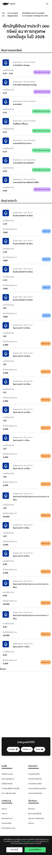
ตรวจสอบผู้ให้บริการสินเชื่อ (11, 788)
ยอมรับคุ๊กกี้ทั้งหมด (35, 849)
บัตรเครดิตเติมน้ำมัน (35, 779)
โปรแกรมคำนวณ (7, 818)
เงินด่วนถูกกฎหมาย (8, 779)
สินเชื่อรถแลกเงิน (7, 783)
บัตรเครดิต (32, 766)
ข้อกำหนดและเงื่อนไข (34, 813)
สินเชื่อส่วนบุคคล (7, 774)
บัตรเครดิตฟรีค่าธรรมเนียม (37, 788)
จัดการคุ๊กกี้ (14, 849)
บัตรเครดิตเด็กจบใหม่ (35, 793)
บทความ (4, 813)
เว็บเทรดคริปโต (6, 823)
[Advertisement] (26, 702)
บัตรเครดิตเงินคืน (34, 774)
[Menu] (47, 3)
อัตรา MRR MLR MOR (9, 793)
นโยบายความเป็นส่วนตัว (36, 818)
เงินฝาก (4, 808)
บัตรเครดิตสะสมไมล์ (34, 783)
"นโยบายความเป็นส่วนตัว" (27, 841)
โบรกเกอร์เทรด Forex (8, 828)
